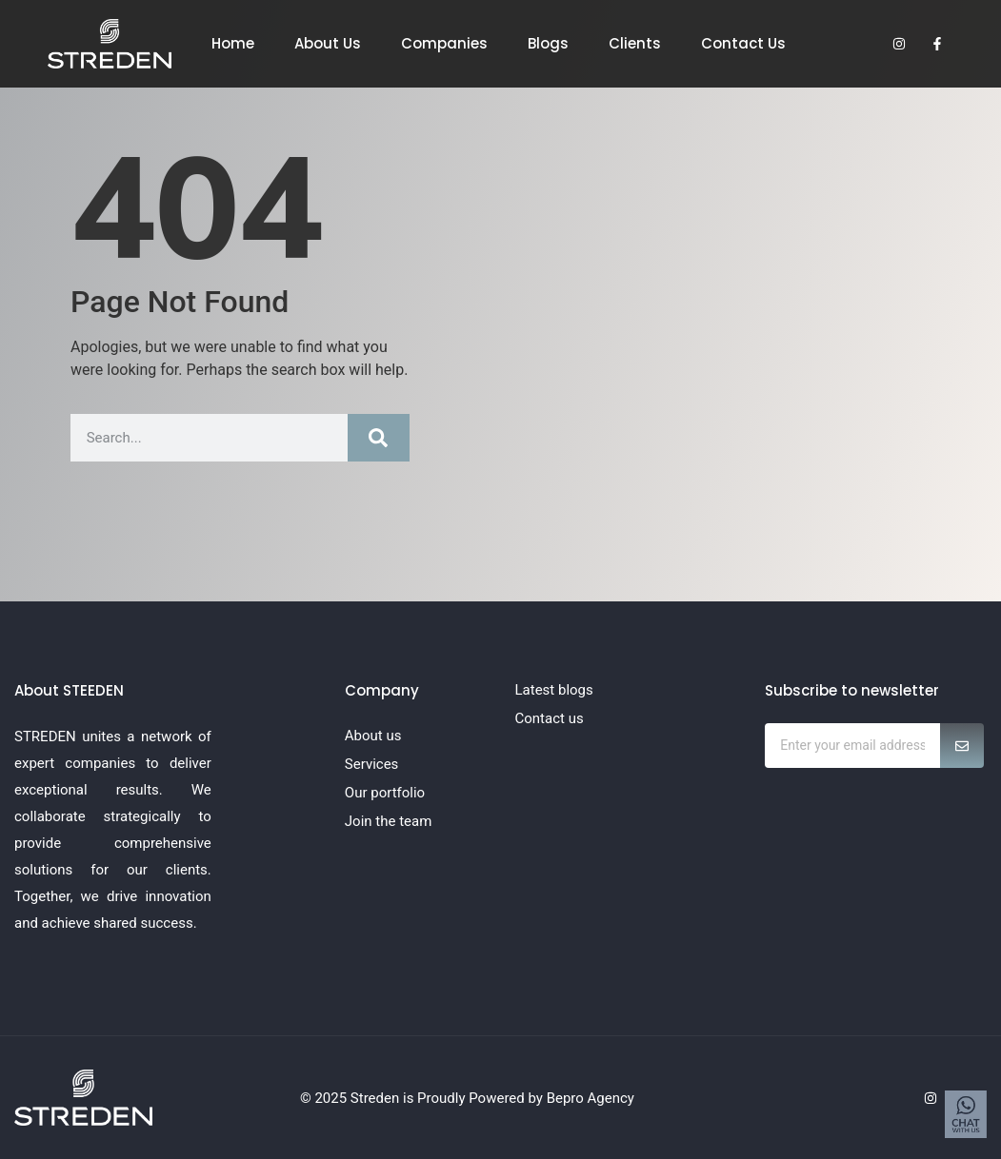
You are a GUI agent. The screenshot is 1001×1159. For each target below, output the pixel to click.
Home (232, 43)
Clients (635, 43)
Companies (444, 43)
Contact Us (743, 43)
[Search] (379, 438)
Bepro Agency (590, 1098)
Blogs (548, 43)
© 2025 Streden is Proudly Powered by (423, 1098)
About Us (327, 43)
